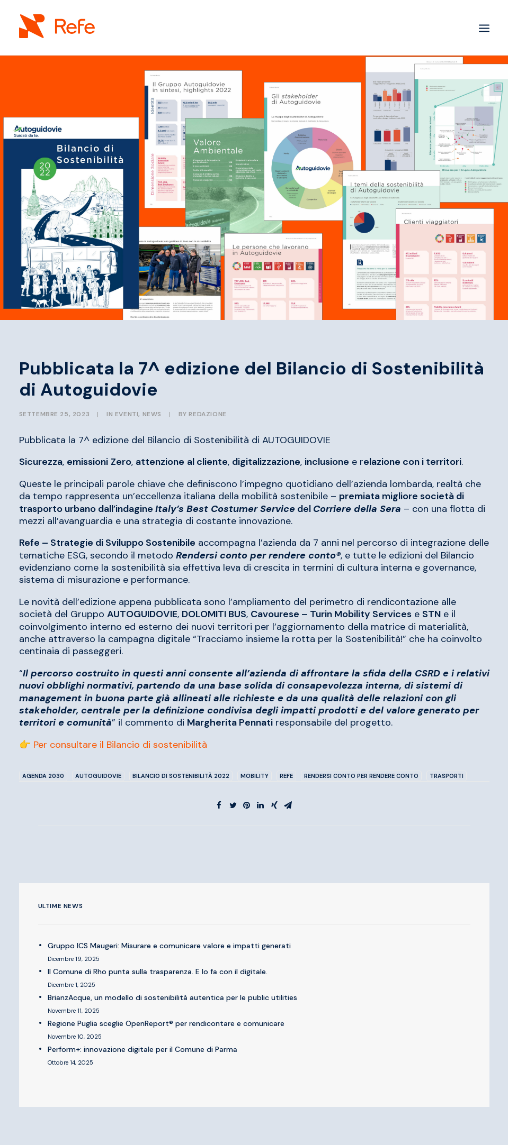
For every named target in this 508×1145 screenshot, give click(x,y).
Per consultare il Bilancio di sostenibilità (120, 744)
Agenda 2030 (43, 776)
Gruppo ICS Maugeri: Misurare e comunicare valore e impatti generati (169, 945)
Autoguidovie (98, 776)
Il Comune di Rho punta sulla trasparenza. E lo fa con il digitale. (158, 971)
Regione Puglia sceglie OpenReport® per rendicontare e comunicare (166, 1023)
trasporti (447, 776)
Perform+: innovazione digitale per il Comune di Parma (142, 1049)
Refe (286, 776)
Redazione (207, 414)
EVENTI (127, 414)
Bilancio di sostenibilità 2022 (180, 776)
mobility (254, 776)
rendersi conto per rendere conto (361, 776)
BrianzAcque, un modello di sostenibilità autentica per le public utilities (172, 997)
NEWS (152, 414)
